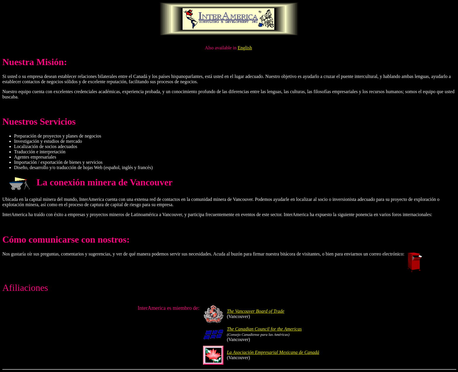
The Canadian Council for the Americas (264, 328)
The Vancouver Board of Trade (255, 311)
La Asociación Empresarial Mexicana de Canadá (273, 352)
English (245, 47)
